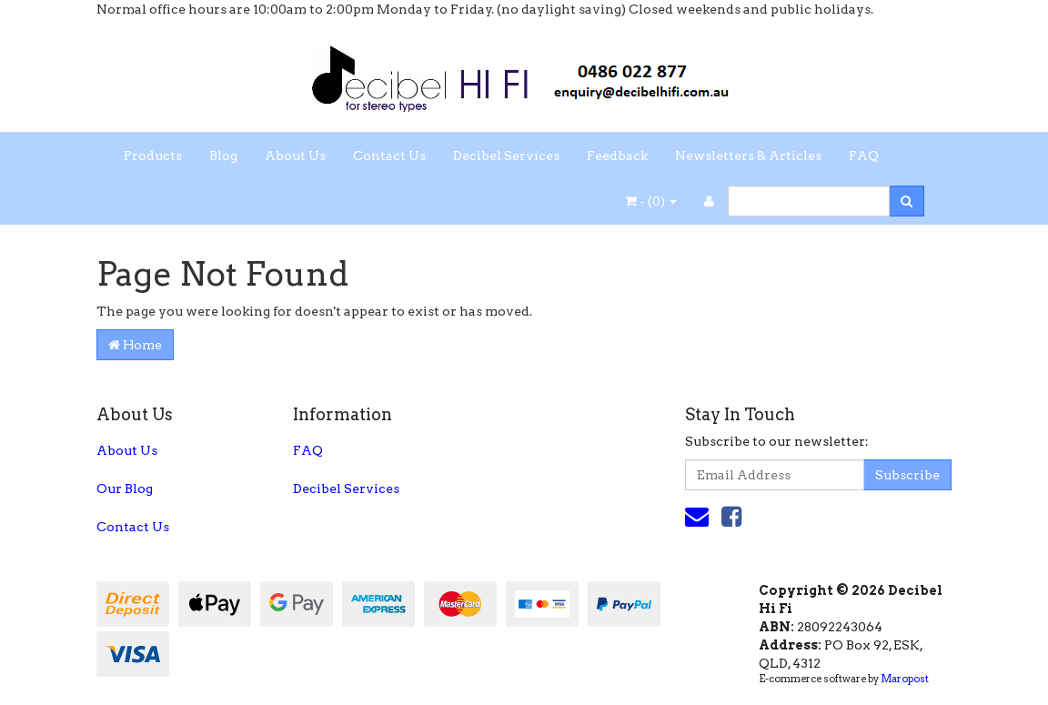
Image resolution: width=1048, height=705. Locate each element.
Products (153, 155)
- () (651, 201)
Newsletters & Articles (748, 155)
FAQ (864, 155)
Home (135, 344)
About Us (295, 155)
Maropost (905, 678)
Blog (223, 155)
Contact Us (389, 155)
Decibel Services (506, 155)
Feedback (617, 155)
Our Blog (124, 488)
